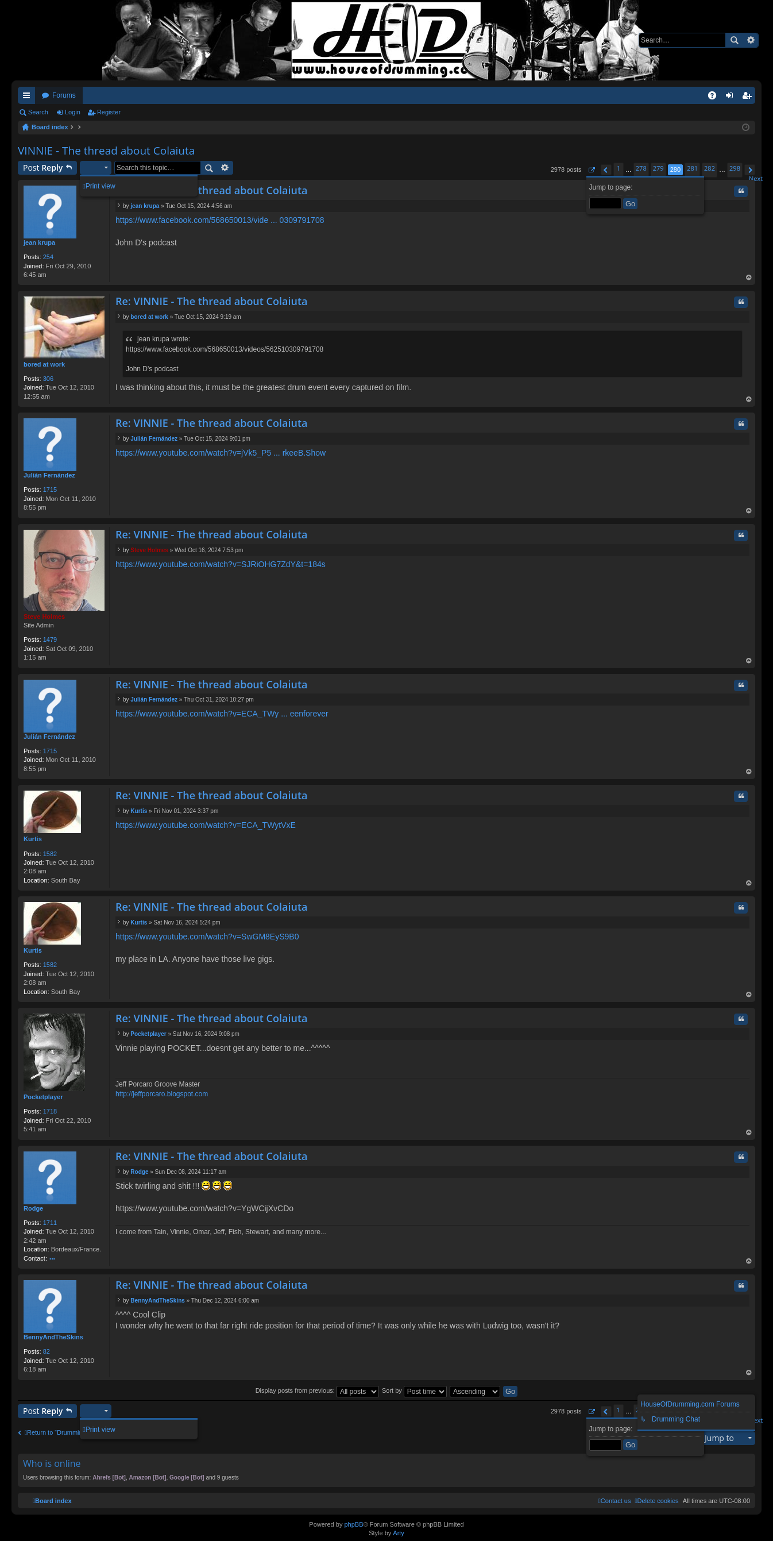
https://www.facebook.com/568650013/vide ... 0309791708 (219, 220)
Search (734, 40)
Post (43, 167)
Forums (64, 95)
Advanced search (750, 40)
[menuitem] (656, 1500)
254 (48, 256)
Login (72, 112)
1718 (50, 1111)
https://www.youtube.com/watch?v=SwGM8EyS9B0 (207, 936)
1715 (50, 489)
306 (48, 378)
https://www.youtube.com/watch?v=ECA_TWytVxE (205, 825)
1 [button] (618, 168)
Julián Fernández (49, 475)
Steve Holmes (44, 616)
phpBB (353, 1524)
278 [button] (641, 168)
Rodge (33, 1208)
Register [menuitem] (749, 97)
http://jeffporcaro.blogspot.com (161, 1094)
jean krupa (39, 242)
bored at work (44, 364)
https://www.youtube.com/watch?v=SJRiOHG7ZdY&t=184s (220, 564)
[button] (591, 169)
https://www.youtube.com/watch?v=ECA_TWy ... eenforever (221, 713)
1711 (50, 1222)
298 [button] (734, 168)
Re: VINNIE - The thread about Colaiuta (211, 190)
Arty (398, 1533)
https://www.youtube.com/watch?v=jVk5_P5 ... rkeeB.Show (220, 452)
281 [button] (692, 168)
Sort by (414, 1390)
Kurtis (33, 838)
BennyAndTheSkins (53, 1337)
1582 (50, 853)
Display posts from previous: (317, 1390)
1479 (50, 639)
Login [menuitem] (732, 97)
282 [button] (709, 168)
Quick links (28, 97)
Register (109, 112)
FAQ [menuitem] (716, 97)
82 (46, 1351)
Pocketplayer (43, 1096)
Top (748, 278)
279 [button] (658, 168)
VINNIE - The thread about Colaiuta (106, 150)
